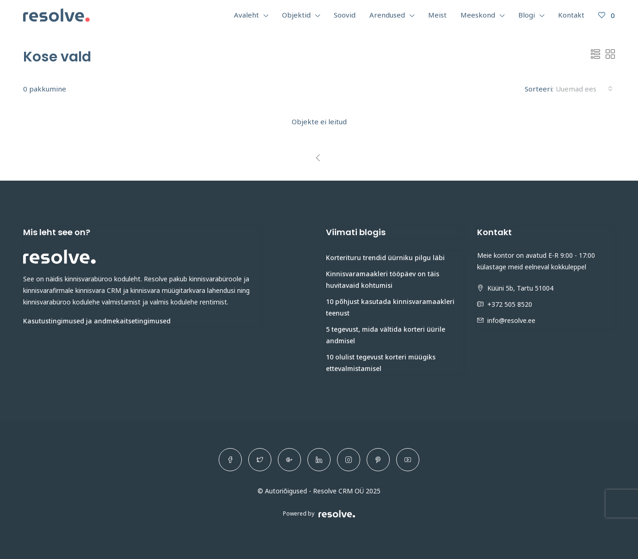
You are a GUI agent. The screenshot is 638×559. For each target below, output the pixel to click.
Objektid (296, 14)
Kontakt (571, 14)
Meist (437, 14)
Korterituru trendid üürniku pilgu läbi (385, 257)
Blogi (526, 14)
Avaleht (246, 14)
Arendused (387, 14)
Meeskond (477, 14)
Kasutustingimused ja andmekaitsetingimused (97, 320)
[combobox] (584, 88)
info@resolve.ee (511, 320)
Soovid (345, 14)
